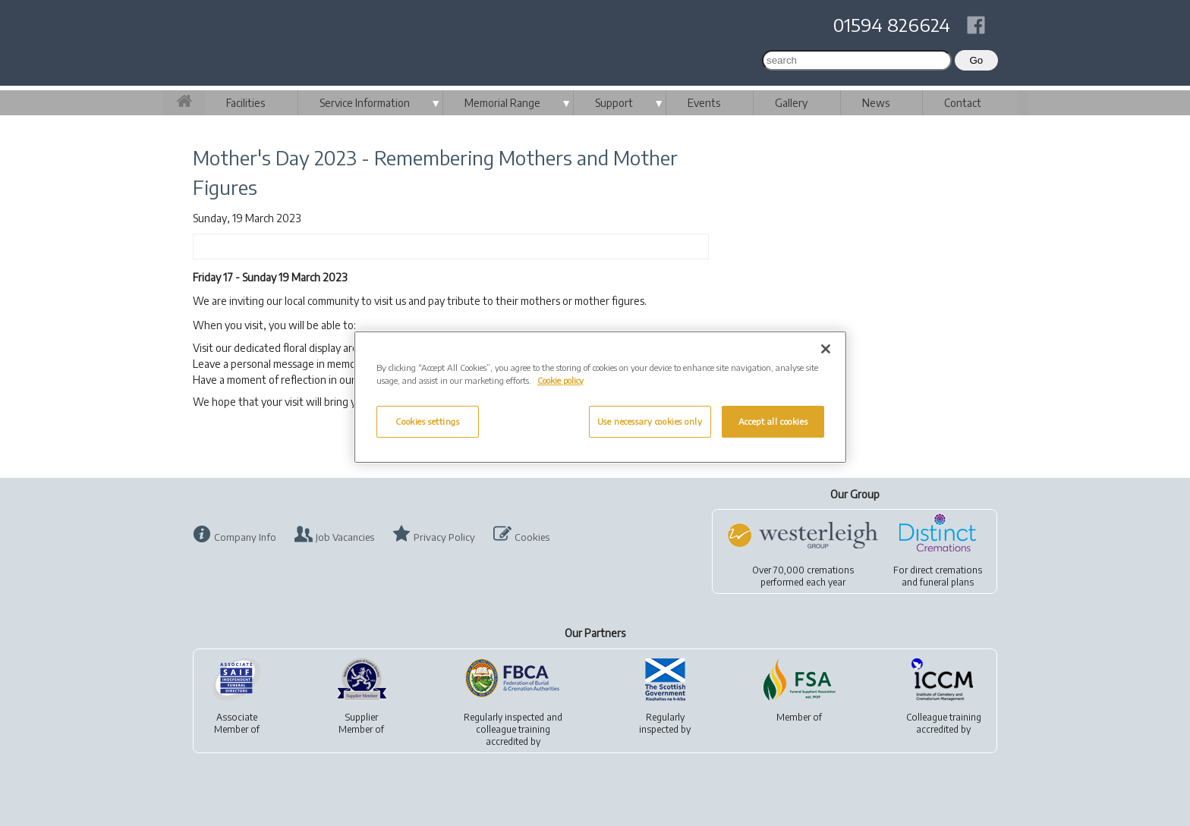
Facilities (245, 102)
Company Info (245, 537)
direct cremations (946, 570)
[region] (600, 397)
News (875, 102)
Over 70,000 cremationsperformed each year (803, 576)
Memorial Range (502, 102)
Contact (962, 102)
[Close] (825, 349)
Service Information (365, 102)
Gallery (791, 102)
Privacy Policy (444, 537)
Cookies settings (427, 421)
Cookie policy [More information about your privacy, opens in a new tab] (560, 380)
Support (614, 102)
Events (704, 102)
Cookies (532, 537)
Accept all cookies (773, 421)
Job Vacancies (345, 537)
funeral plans (947, 582)
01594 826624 (891, 24)
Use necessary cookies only (650, 421)
